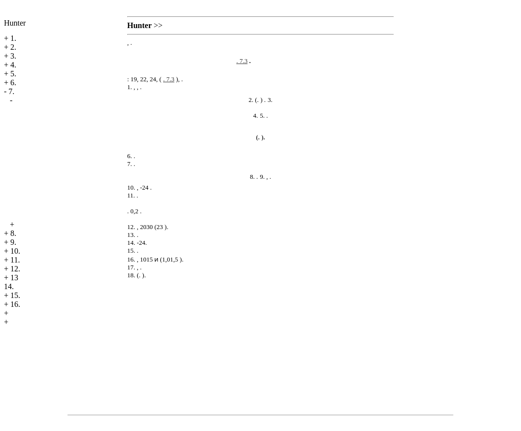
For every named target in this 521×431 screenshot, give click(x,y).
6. (13, 82)
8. (13, 233)
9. (13, 242)
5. (13, 73)
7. (11, 91)
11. (15, 260)
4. (13, 65)
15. (15, 295)
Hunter (15, 23)
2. (13, 47)
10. (15, 251)
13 (14, 277)
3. (13, 56)
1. (13, 38)
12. (15, 269)
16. (15, 304)
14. (9, 286)
